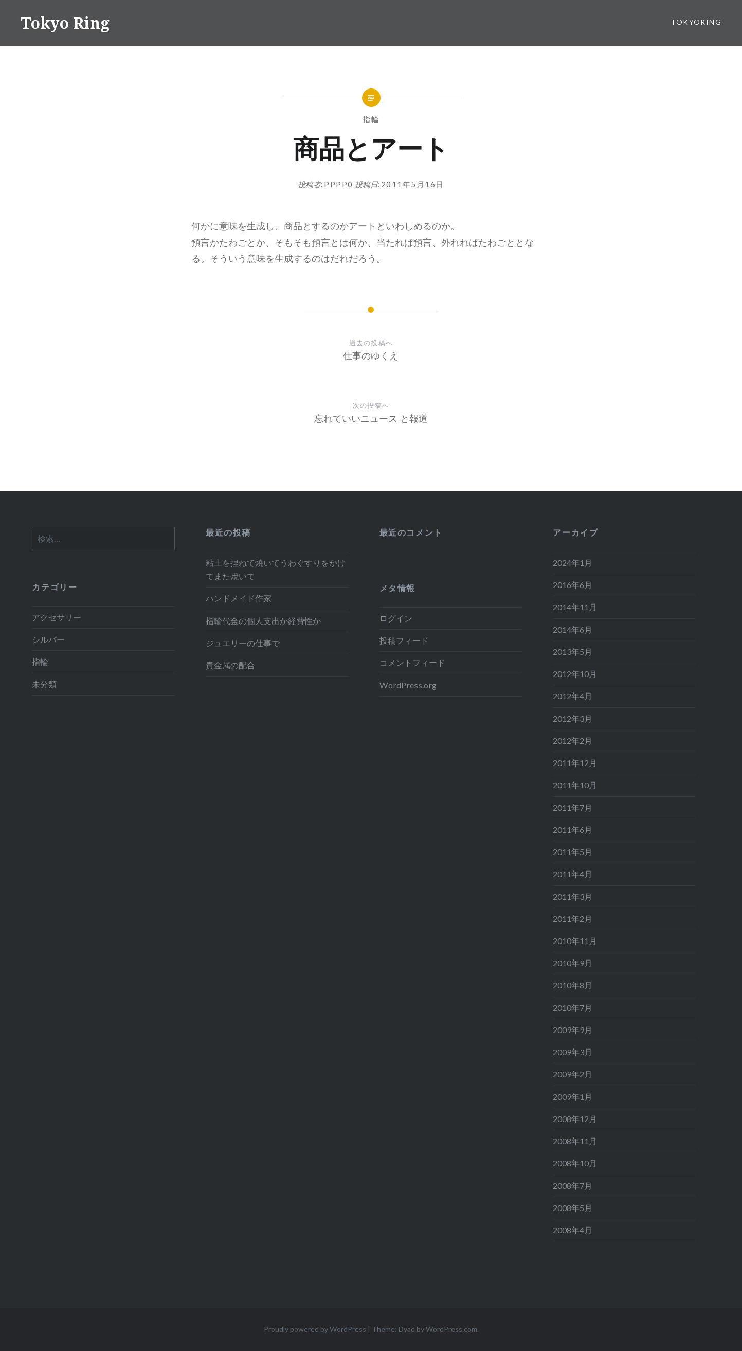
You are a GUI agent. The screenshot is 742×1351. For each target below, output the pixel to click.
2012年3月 (572, 718)
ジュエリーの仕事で (243, 643)
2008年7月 (572, 1185)
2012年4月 (572, 696)
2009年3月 (572, 1052)
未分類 (44, 684)
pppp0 (338, 184)
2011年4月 (572, 874)
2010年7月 (572, 1007)
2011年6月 (572, 829)
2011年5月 (572, 852)
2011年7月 (572, 807)
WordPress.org (408, 685)
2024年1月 (572, 562)
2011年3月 (572, 896)
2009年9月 (572, 1030)
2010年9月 (572, 963)
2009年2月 (572, 1074)
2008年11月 (575, 1141)
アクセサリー (56, 617)
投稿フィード (404, 640)
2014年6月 (572, 629)
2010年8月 (572, 985)
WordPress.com (451, 1329)
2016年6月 (572, 585)
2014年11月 (575, 607)
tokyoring (696, 21)
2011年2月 (572, 918)
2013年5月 (572, 651)
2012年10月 (575, 674)
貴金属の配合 (230, 665)
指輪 (371, 119)
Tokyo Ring (65, 22)
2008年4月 (572, 1230)
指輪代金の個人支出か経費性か (263, 621)
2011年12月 (575, 763)
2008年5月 (572, 1208)
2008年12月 (575, 1119)
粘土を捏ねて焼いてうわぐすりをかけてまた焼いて (276, 569)
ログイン (395, 618)
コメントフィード (412, 662)
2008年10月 (575, 1163)
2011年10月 (575, 785)
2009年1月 (572, 1096)
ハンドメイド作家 (239, 598)
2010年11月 (575, 941)
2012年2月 (572, 740)
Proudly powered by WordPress (315, 1329)
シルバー (48, 639)
